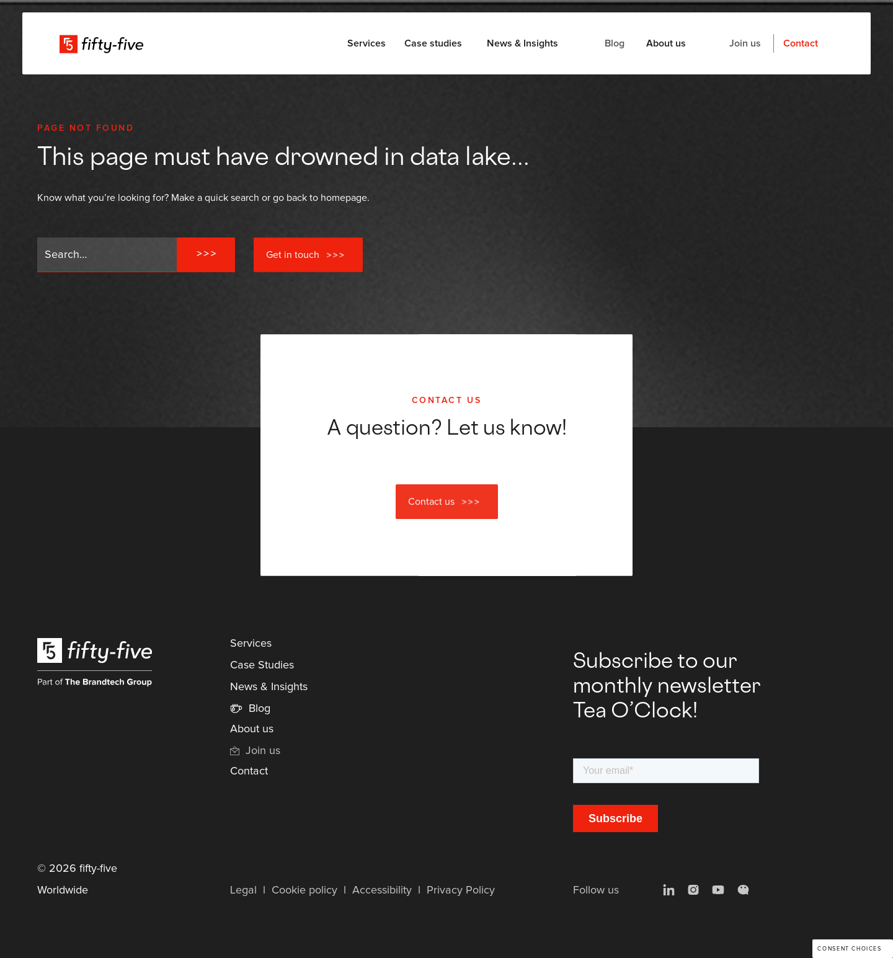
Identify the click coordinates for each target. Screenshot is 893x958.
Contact (800, 43)
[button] (366, 43)
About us (666, 43)
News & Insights (522, 43)
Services (251, 643)
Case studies (433, 43)
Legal (243, 890)
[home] (101, 43)
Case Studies (262, 665)
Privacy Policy (461, 890)
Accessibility (382, 890)
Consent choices (849, 949)
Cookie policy (304, 890)
